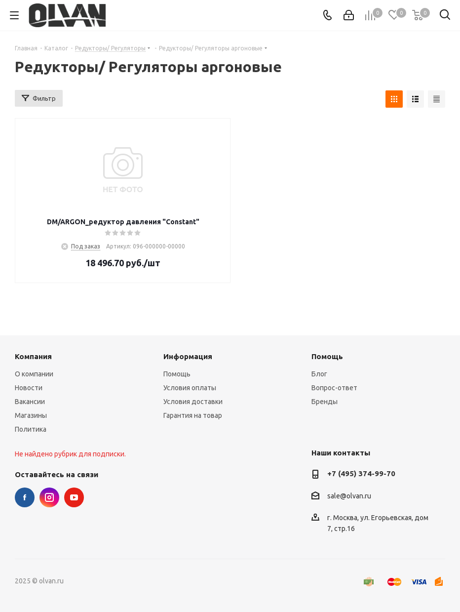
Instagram (49, 497)
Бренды (324, 402)
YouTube (74, 497)
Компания (33, 356)
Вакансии (30, 402)
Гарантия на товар (192, 415)
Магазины (31, 415)
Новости (28, 388)
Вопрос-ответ (334, 388)
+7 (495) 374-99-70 (361, 473)
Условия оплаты (189, 388)
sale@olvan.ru (349, 496)
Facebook (25, 497)
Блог (319, 374)
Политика (30, 429)
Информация (187, 356)
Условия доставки (193, 402)
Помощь (177, 374)
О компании (34, 374)
